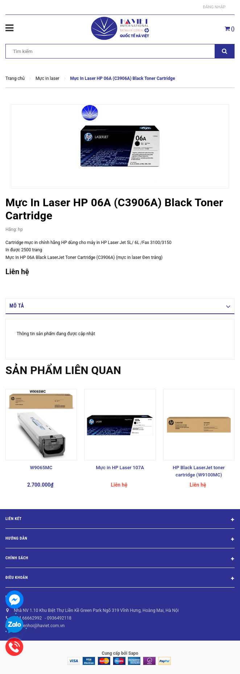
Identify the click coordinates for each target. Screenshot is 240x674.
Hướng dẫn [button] (120, 539)
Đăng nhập (214, 7)
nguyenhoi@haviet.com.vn (39, 625)
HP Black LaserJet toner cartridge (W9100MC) (199, 471)
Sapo (133, 653)
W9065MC (41, 467)
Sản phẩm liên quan (63, 370)
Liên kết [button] (120, 520)
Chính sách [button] (120, 559)
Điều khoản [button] (120, 578)
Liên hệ (12, 597)
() (230, 29)
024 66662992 (28, 618)
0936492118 (59, 618)
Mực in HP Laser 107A (120, 467)
